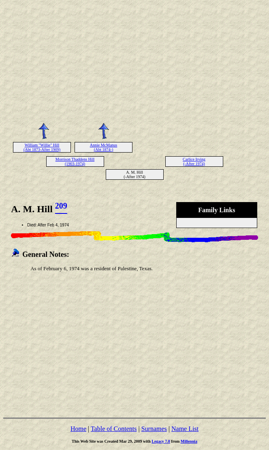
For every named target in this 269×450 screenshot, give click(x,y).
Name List (185, 428)
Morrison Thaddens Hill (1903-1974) (75, 161)
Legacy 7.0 (161, 441)
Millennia (189, 441)
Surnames (154, 428)
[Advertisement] (134, 60)
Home (78, 428)
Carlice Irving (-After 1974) (194, 161)
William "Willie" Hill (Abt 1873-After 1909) (41, 147)
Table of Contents (114, 428)
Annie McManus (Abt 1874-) (103, 147)
